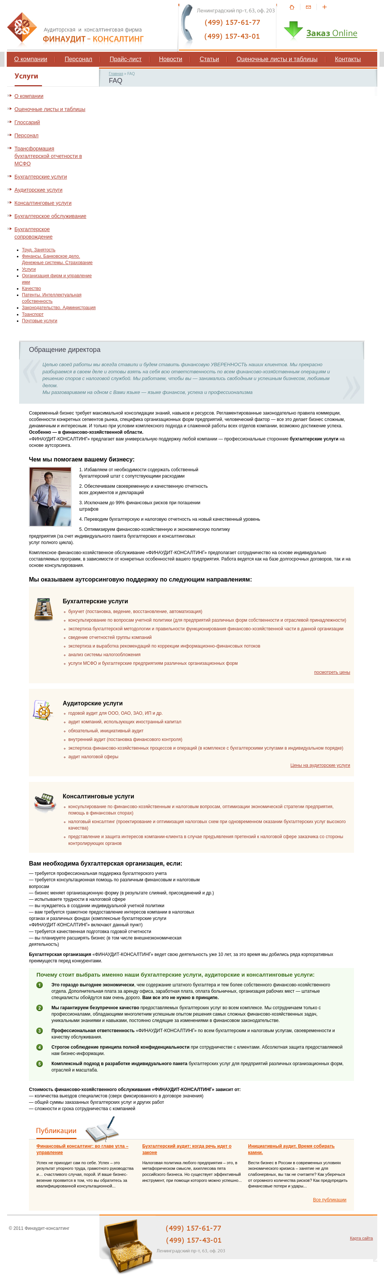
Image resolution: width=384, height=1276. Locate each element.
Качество (31, 288)
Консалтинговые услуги (43, 203)
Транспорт (33, 314)
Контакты (348, 59)
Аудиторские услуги (39, 190)
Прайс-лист (125, 59)
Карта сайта (361, 1238)
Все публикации (329, 1199)
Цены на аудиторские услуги (320, 765)
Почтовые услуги (39, 320)
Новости (170, 59)
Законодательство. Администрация (59, 307)
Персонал (78, 59)
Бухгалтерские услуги (41, 177)
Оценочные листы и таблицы (277, 59)
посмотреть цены (332, 672)
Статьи (209, 59)
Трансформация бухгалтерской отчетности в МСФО (48, 156)
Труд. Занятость (39, 249)
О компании (30, 59)
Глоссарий (27, 122)
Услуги (29, 269)
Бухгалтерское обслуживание (51, 216)
